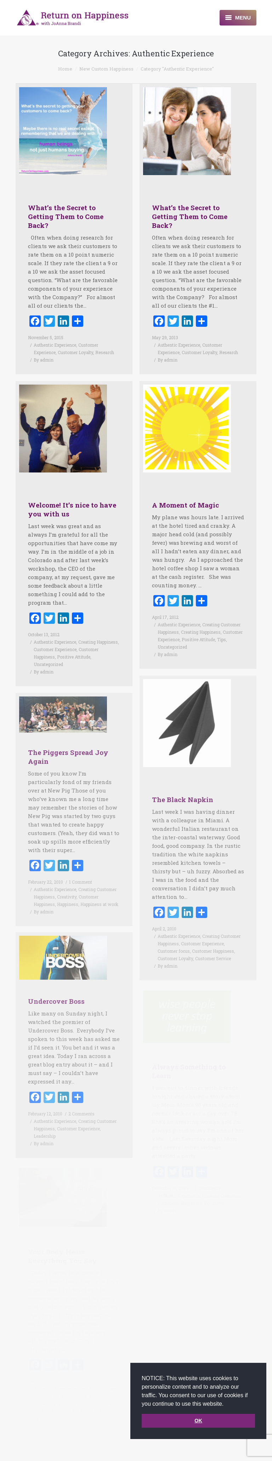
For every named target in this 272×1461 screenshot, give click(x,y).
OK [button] (198, 1420)
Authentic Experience (55, 345)
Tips (221, 626)
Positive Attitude (73, 644)
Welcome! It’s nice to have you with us (72, 496)
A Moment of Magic (185, 492)
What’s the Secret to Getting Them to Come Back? (65, 216)
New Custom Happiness (106, 69)
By (43, 360)
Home (65, 69)
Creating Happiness (98, 629)
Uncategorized (48, 651)
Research (104, 352)
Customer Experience (55, 636)
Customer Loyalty (75, 352)
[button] (226, 1404)
